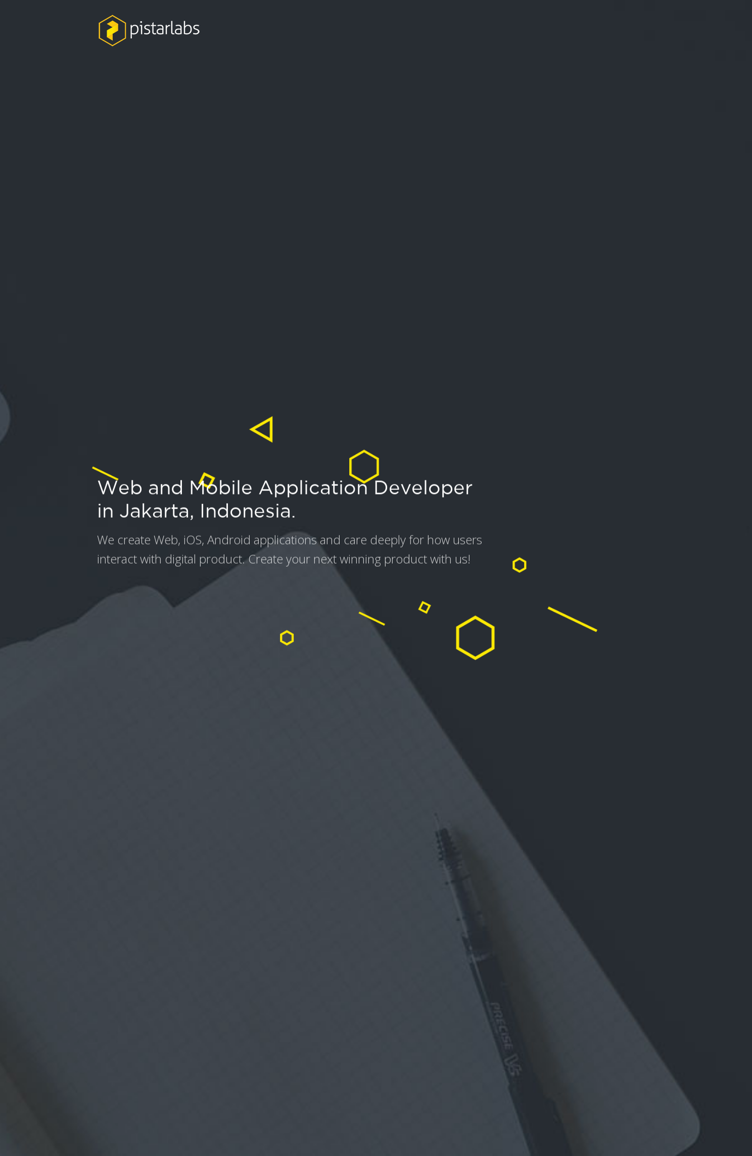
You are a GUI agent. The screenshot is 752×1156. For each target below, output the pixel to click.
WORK (476, 30)
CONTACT (618, 31)
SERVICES (544, 30)
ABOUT (414, 29)
